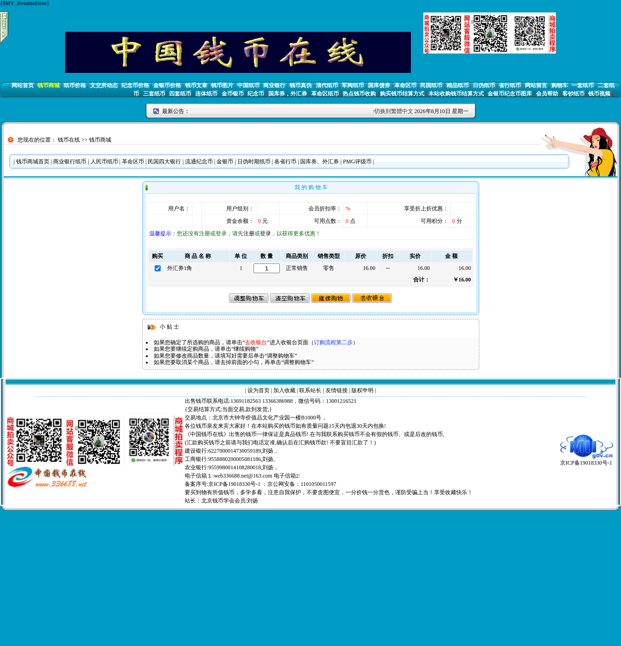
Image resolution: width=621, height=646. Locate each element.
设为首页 (258, 390)
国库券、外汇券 (319, 161)
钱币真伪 (300, 85)
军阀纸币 (353, 85)
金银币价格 (167, 85)
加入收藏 (284, 390)
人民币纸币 (104, 161)
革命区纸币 (325, 93)
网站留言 (536, 85)
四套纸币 (180, 93)
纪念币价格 (135, 85)
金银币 (225, 161)
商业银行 (274, 85)
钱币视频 (599, 93)
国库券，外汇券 (287, 93)
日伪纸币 (484, 85)
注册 (248, 233)
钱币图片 (222, 85)
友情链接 (337, 390)
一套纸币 (583, 85)
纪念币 (255, 93)
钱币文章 (196, 85)
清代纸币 (327, 85)
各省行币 (285, 161)
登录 (265, 233)
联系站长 (310, 390)
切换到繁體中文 (393, 111)
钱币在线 (69, 140)
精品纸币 (457, 85)
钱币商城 (48, 85)
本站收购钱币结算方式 (456, 93)
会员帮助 (547, 93)
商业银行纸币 (70, 161)
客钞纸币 (573, 93)
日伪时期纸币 (254, 161)
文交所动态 (104, 85)
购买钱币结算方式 (402, 93)
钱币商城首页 (33, 161)
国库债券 (379, 85)
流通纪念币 (199, 161)
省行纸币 (510, 85)
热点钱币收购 (359, 93)
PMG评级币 (357, 161)
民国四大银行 (164, 161)
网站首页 (23, 85)
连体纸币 (206, 93)
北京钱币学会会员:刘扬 (229, 500)
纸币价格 (75, 85)
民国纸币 (431, 85)
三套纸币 (154, 93)
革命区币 (405, 85)
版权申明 (362, 390)
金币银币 (233, 93)
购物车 (559, 85)
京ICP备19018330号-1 (586, 460)
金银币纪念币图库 (510, 93)
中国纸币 (248, 85)
